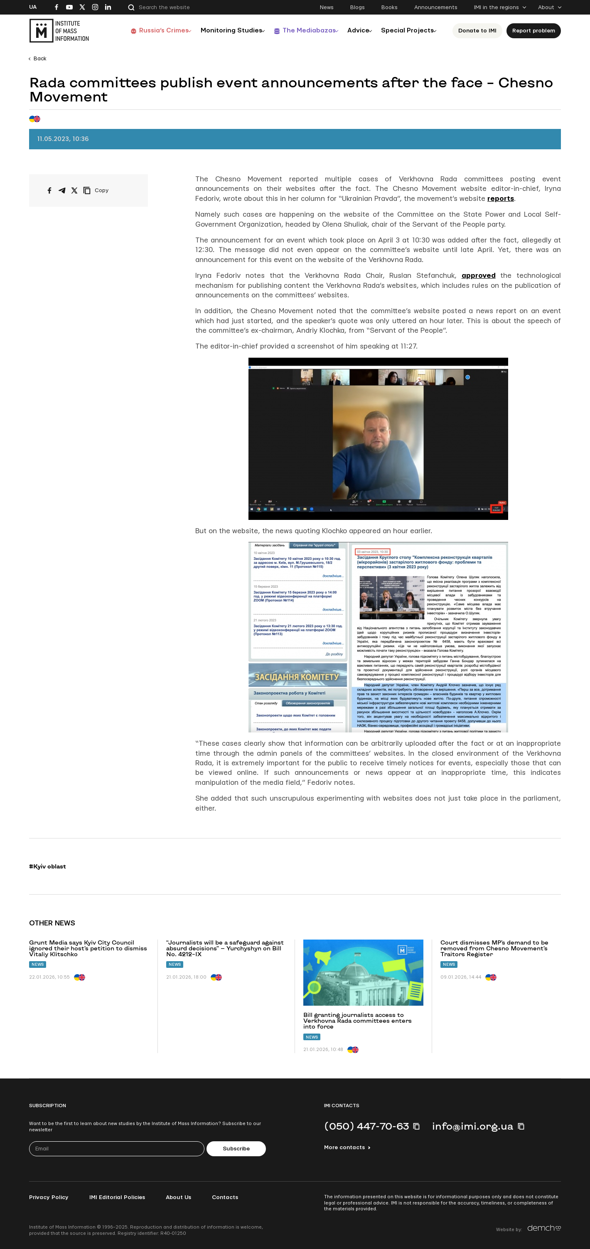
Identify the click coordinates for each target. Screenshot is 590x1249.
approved (479, 275)
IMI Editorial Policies (117, 1197)
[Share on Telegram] (62, 190)
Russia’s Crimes (150, 30)
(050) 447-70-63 (366, 1126)
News (327, 7)
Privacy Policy (49, 1197)
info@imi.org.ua (473, 1126)
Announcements (435, 7)
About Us (178, 1197)
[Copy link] (107, 190)
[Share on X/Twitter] (74, 190)
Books (389, 7)
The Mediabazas (299, 30)
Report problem (533, 31)
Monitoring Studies (220, 30)
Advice (353, 30)
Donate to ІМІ (477, 31)
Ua (33, 7)
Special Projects (405, 30)
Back (40, 59)
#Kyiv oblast (47, 866)
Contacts (225, 1197)
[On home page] (59, 31)
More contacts (344, 1147)
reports (500, 198)
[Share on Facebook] (49, 190)
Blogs (357, 7)
